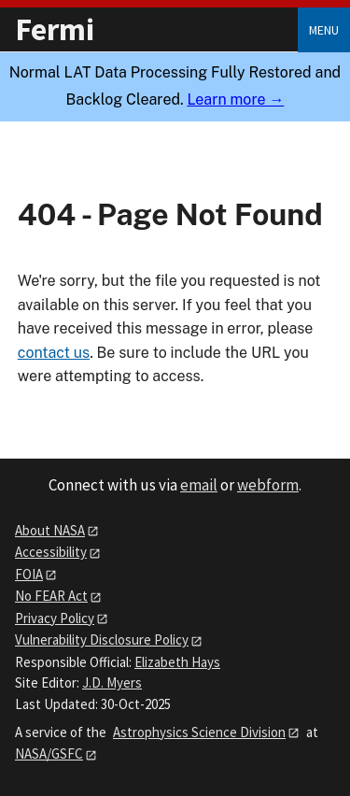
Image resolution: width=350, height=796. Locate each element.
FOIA (29, 574)
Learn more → (235, 99)
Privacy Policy (54, 618)
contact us (54, 353)
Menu (324, 29)
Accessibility (51, 552)
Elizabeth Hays (177, 662)
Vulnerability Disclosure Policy (102, 639)
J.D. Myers (112, 682)
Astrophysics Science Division (199, 732)
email (198, 485)
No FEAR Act (51, 595)
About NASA (50, 530)
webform (268, 485)
